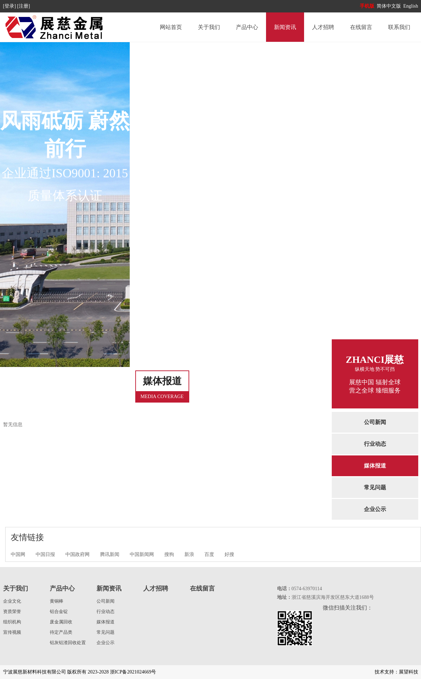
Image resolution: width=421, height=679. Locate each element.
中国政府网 (77, 554)
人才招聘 (323, 27)
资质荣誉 (12, 611)
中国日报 (45, 554)
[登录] (10, 6)
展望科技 (408, 672)
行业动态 (375, 444)
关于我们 (209, 27)
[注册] (24, 6)
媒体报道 (375, 466)
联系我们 (399, 27)
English (410, 6)
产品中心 (247, 27)
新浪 (189, 554)
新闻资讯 (285, 27)
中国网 (18, 554)
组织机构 (12, 621)
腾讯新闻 (109, 554)
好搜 (229, 554)
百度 (209, 554)
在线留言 (361, 27)
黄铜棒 (56, 601)
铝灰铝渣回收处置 (68, 642)
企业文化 (12, 601)
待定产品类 (61, 632)
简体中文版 (389, 6)
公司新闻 (375, 422)
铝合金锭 (59, 611)
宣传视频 (12, 632)
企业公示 (375, 509)
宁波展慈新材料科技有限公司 (34, 672)
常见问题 (375, 487)
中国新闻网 (142, 554)
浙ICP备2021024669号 (133, 672)
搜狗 (169, 554)
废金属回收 (61, 621)
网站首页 (171, 27)
